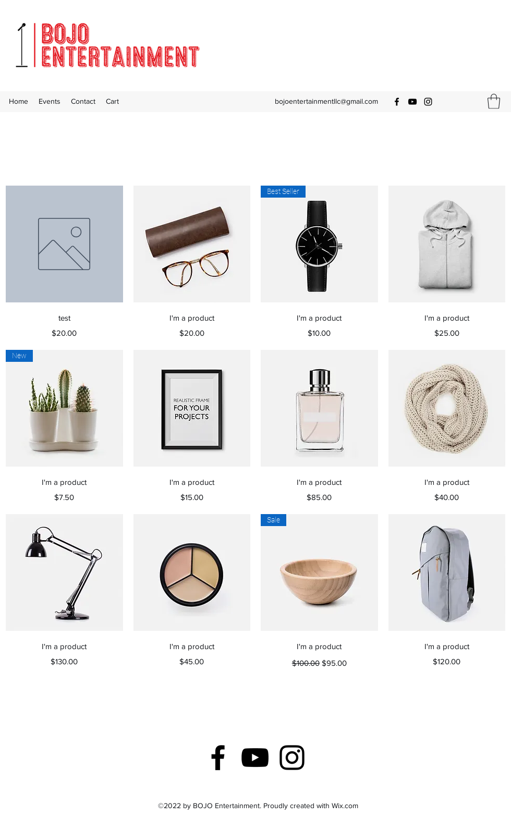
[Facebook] (397, 101)
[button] (494, 101)
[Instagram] (428, 101)
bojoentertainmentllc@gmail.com (326, 101)
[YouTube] (412, 101)
